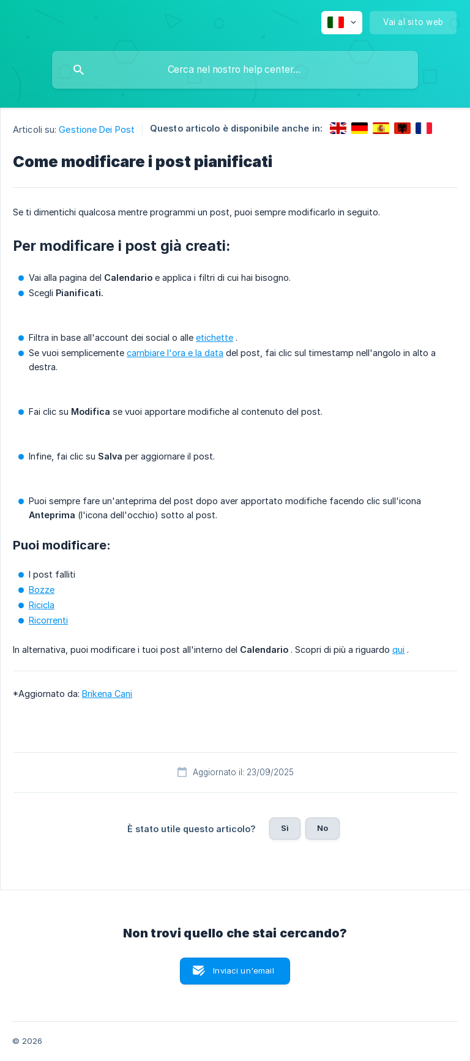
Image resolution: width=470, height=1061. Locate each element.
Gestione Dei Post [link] (97, 129)
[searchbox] (235, 70)
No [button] (322, 828)
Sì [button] (285, 828)
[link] (338, 128)
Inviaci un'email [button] (243, 970)
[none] (341, 22)
